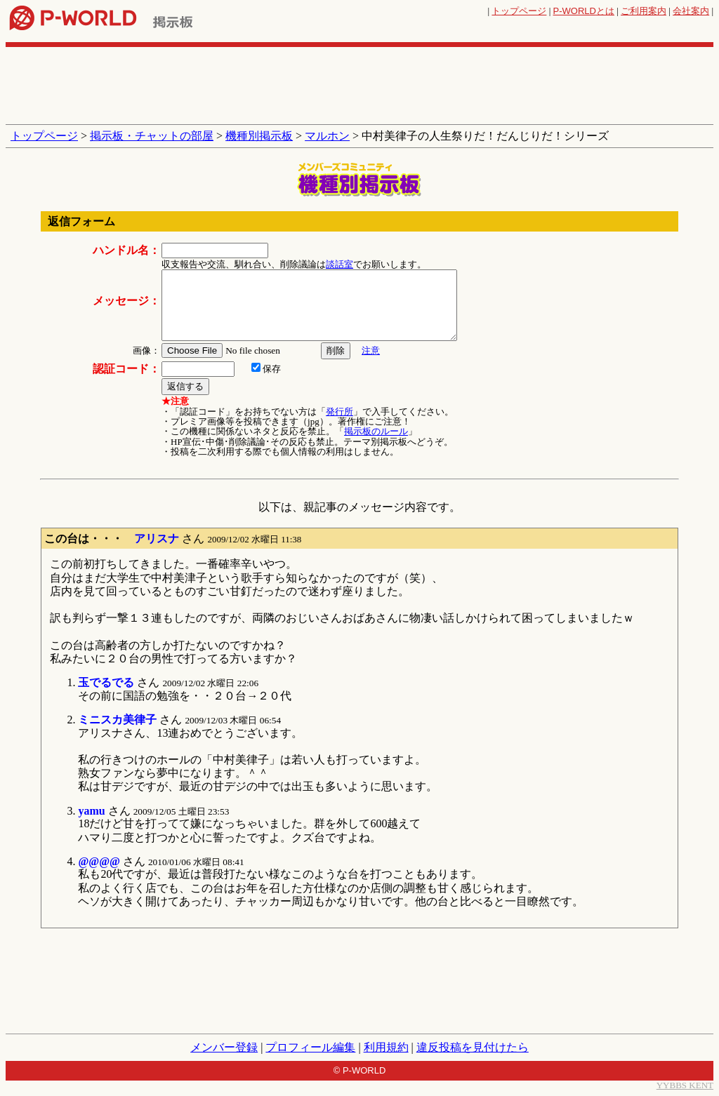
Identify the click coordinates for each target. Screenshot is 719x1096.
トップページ (519, 11)
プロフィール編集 (310, 1047)
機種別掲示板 (259, 136)
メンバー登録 (224, 1047)
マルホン (327, 136)
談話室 (339, 264)
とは (583, 11)
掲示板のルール (376, 431)
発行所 (339, 411)
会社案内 (691, 11)
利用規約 (386, 1047)
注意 (371, 350)
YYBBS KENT (685, 1085)
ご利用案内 (643, 11)
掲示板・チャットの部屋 (151, 136)
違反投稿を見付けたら (472, 1047)
